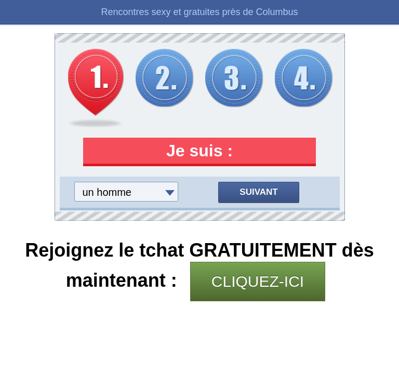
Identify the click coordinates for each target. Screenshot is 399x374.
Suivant (258, 192)
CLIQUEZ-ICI (257, 281)
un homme (107, 192)
